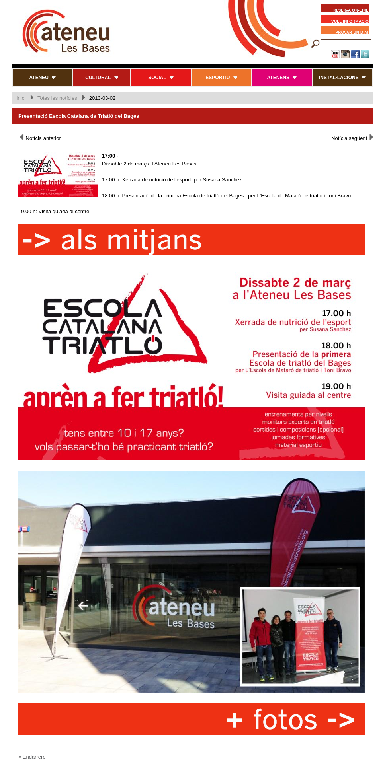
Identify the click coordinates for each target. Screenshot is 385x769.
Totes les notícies (57, 98)
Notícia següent (353, 137)
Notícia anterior (39, 137)
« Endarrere (32, 757)
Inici (20, 98)
